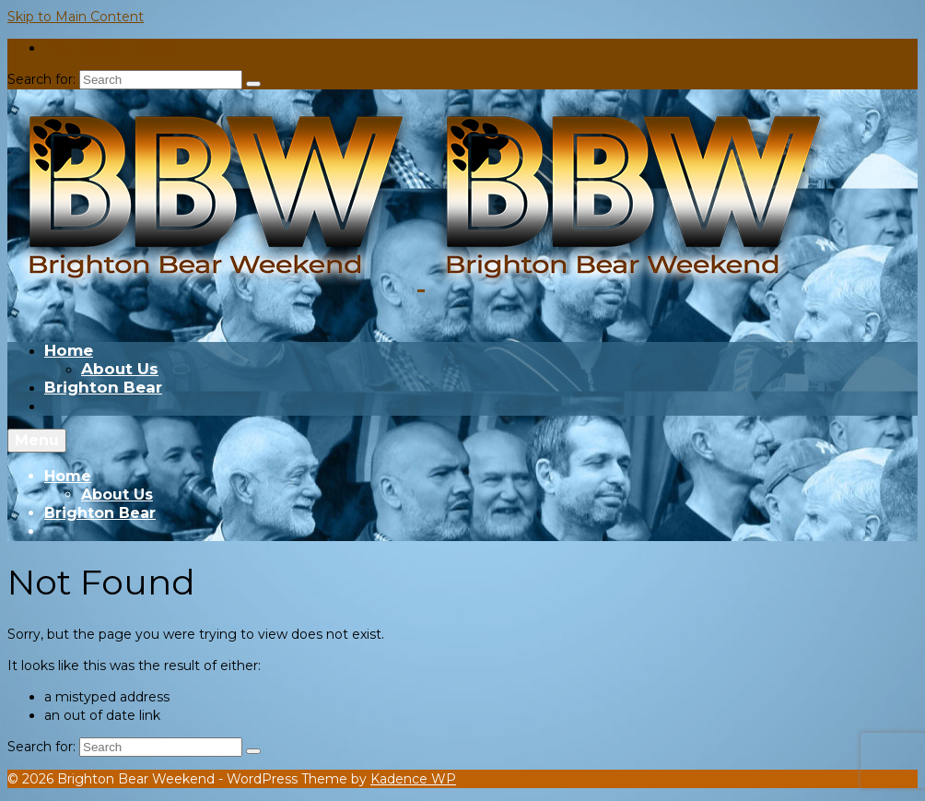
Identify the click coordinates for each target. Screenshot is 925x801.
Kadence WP (413, 779)
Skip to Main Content (75, 16)
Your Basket (110, 48)
